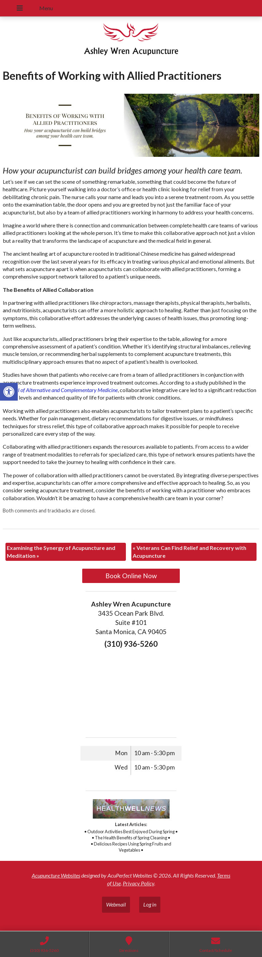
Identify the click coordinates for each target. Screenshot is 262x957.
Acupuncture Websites (56, 875)
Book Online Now (131, 576)
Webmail (116, 904)
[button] (9, 392)
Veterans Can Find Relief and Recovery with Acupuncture (189, 551)
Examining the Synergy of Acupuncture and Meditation (61, 551)
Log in (149, 904)
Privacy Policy (138, 883)
